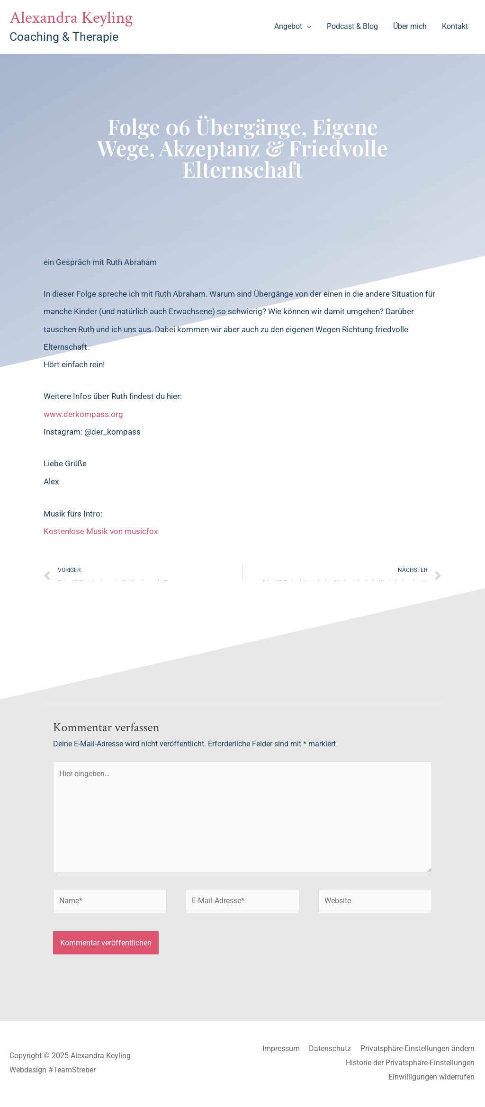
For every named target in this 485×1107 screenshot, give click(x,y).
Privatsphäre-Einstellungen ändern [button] (418, 1051)
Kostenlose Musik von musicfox (101, 532)
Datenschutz (331, 1051)
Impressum (281, 1051)
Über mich (410, 26)
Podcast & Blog (352, 26)
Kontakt (455, 26)
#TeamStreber (72, 1072)
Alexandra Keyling (72, 18)
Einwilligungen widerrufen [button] (432, 1079)
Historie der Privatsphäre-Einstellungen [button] (411, 1065)
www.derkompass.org (83, 414)
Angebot (288, 26)
